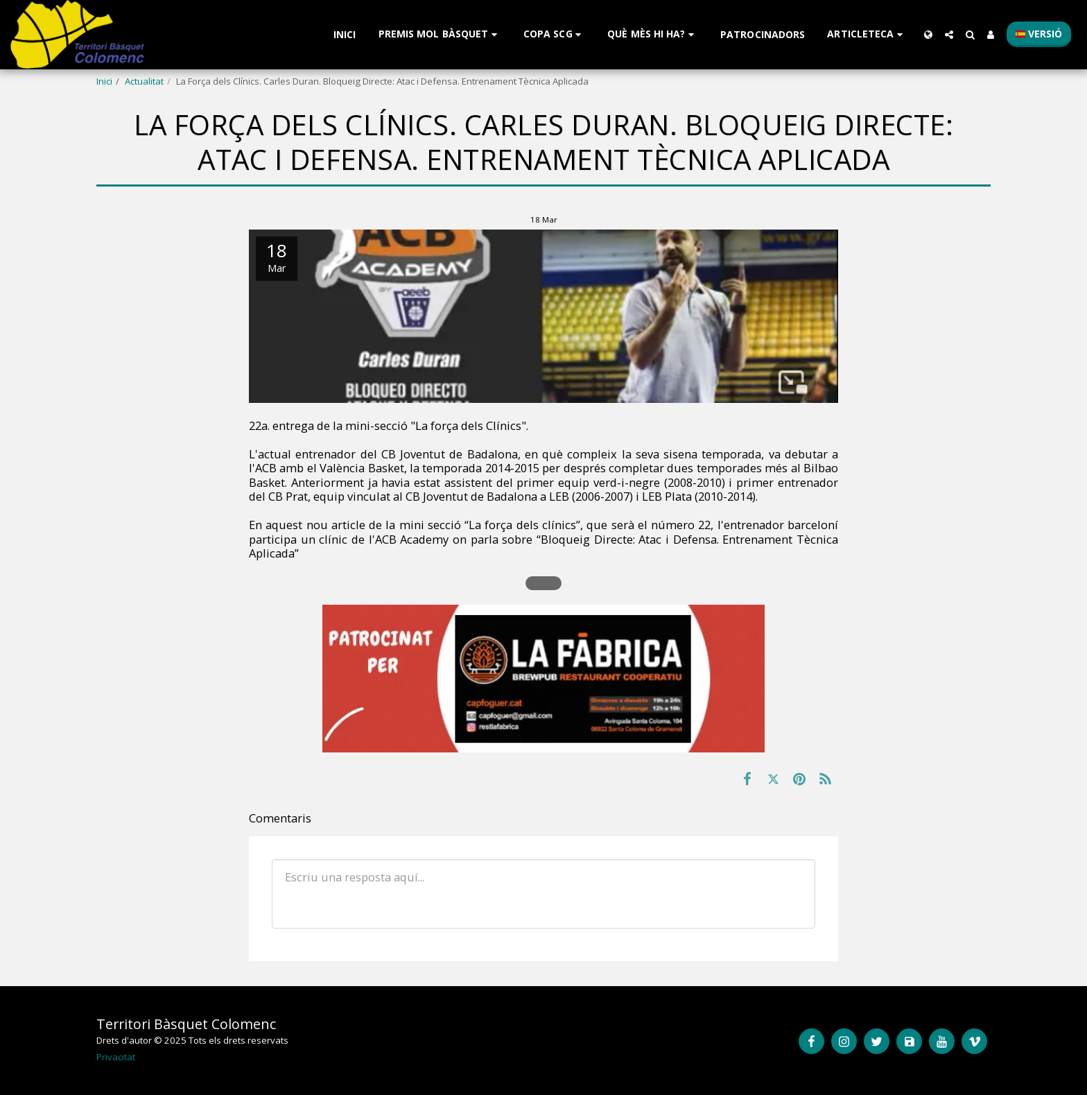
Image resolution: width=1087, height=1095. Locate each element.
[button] (440, 34)
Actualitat (144, 81)
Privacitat (115, 1057)
